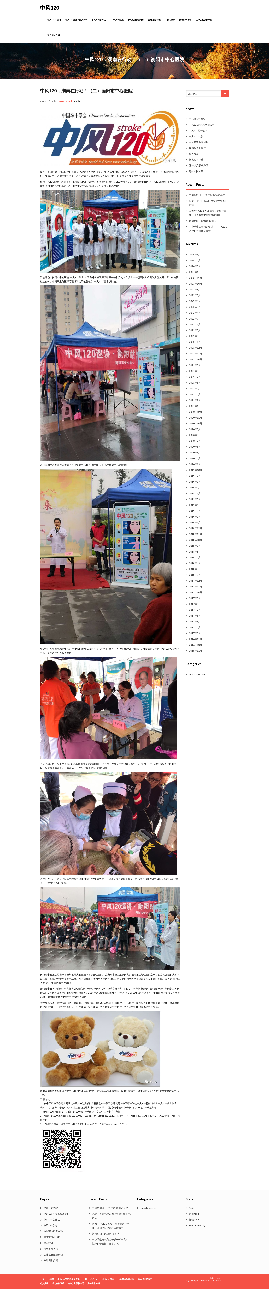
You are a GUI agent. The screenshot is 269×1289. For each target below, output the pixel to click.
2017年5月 (195, 621)
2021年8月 (195, 371)
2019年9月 (195, 475)
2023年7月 (195, 295)
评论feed (194, 1219)
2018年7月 (195, 557)
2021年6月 (195, 382)
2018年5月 (195, 569)
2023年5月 (195, 306)
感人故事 (171, 19)
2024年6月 (195, 254)
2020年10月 (195, 423)
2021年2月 (195, 400)
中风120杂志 (118, 19)
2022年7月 (195, 318)
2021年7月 (195, 376)
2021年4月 (195, 388)
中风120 (49, 7)
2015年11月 (195, 650)
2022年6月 (195, 324)
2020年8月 (195, 435)
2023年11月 (195, 277)
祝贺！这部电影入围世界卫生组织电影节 (208, 202)
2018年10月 (195, 539)
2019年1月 (195, 522)
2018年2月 (195, 574)
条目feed (194, 1213)
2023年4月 (195, 312)
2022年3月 (195, 336)
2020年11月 (195, 417)
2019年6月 (195, 493)
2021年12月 (195, 347)
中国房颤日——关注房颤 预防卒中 (207, 195)
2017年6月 (195, 615)
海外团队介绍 (53, 35)
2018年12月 (195, 528)
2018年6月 (195, 563)
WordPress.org (197, 1225)
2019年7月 (195, 487)
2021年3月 (195, 394)
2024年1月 (195, 272)
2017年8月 (195, 604)
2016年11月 (195, 638)
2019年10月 (195, 470)
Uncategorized (64, 101)
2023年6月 (195, 301)
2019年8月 (195, 481)
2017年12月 (195, 580)
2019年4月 (195, 505)
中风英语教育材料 (136, 19)
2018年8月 (195, 551)
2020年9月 (195, 429)
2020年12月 (195, 411)
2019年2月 (195, 516)
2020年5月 (195, 452)
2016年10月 (195, 644)
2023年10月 (195, 283)
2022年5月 (195, 330)
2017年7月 (195, 609)
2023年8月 (195, 289)
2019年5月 (195, 499)
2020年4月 (195, 458)
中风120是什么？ (100, 19)
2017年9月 (195, 598)
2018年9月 (195, 545)
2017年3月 (195, 633)
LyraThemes (215, 1280)
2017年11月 (195, 586)
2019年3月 (195, 510)
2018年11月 (195, 534)
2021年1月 (195, 405)
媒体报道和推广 (155, 19)
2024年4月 (195, 260)
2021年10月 (195, 359)
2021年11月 (195, 353)
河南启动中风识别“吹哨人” (203, 220)
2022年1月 (195, 341)
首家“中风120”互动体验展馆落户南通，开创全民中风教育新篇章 (207, 212)
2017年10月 (195, 592)
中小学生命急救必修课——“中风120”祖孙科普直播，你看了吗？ (208, 228)
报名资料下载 (185, 19)
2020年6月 (195, 446)
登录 (191, 1207)
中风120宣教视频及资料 (76, 19)
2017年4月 (195, 627)
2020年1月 (195, 464)
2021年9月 (195, 365)
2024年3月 (195, 266)
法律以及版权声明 (204, 19)
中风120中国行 (54, 19)
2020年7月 (195, 440)
